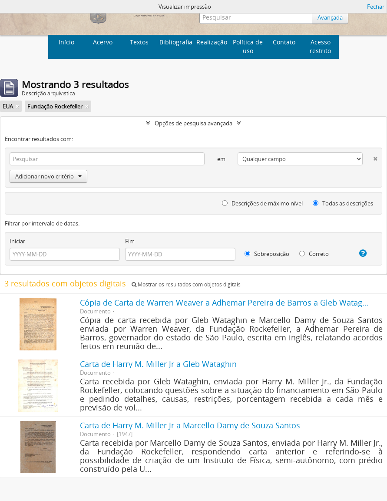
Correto (314, 254)
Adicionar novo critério (48, 176)
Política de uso (248, 46)
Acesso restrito (320, 46)
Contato (284, 42)
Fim (130, 241)
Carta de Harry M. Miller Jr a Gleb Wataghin (158, 364)
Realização (211, 42)
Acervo (102, 42)
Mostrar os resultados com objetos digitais (186, 284)
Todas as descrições (343, 203)
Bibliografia (175, 42)
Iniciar (17, 241)
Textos (139, 42)
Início (66, 42)
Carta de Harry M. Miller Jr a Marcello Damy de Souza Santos (190, 425)
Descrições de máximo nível (262, 203)
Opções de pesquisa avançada (193, 123)
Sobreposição (267, 254)
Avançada (330, 17)
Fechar (375, 6)
